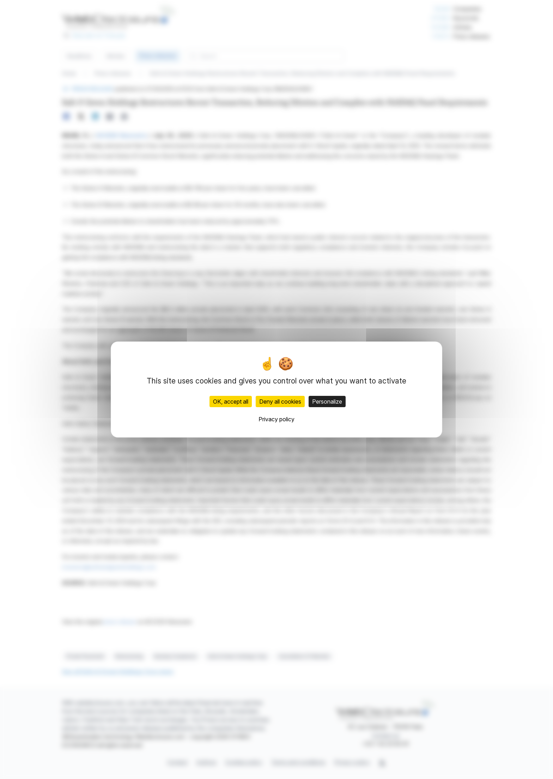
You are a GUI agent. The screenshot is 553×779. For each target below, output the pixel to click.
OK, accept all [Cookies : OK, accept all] (230, 401)
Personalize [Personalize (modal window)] (327, 401)
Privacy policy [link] (276, 419)
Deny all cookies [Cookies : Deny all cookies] (280, 401)
